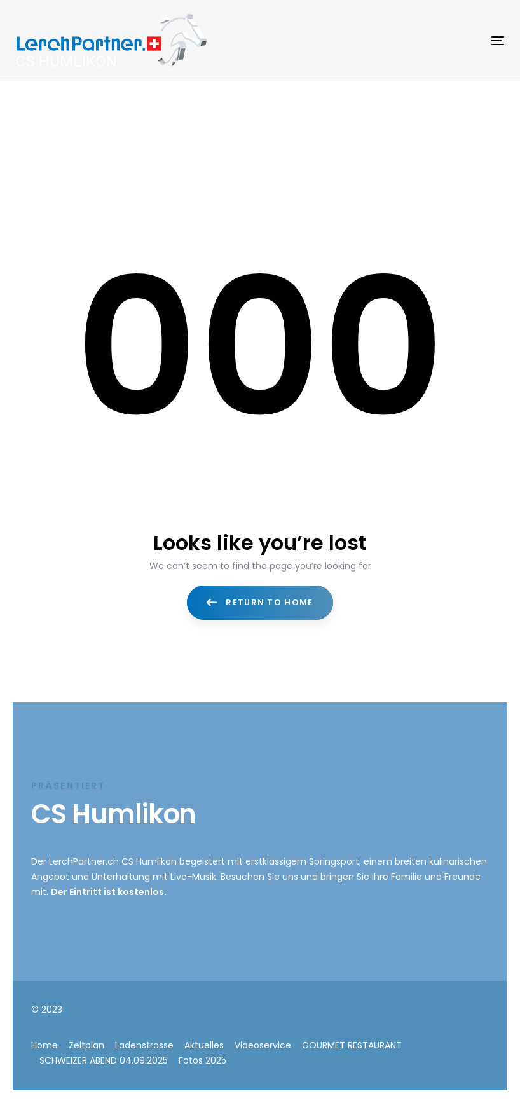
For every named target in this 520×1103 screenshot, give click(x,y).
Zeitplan (86, 1045)
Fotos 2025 (202, 1060)
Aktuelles (204, 1045)
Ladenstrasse (144, 1045)
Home (44, 1045)
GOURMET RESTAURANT (352, 1045)
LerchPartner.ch (84, 861)
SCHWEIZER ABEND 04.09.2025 (103, 1060)
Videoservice (263, 1045)
